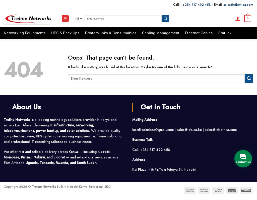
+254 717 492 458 (196, 4)
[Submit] (165, 18)
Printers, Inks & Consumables (111, 33)
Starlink (225, 33)
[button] (65, 18)
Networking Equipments (25, 33)
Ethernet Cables (199, 33)
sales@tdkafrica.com (238, 4)
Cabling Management (160, 33)
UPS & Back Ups (65, 33)
